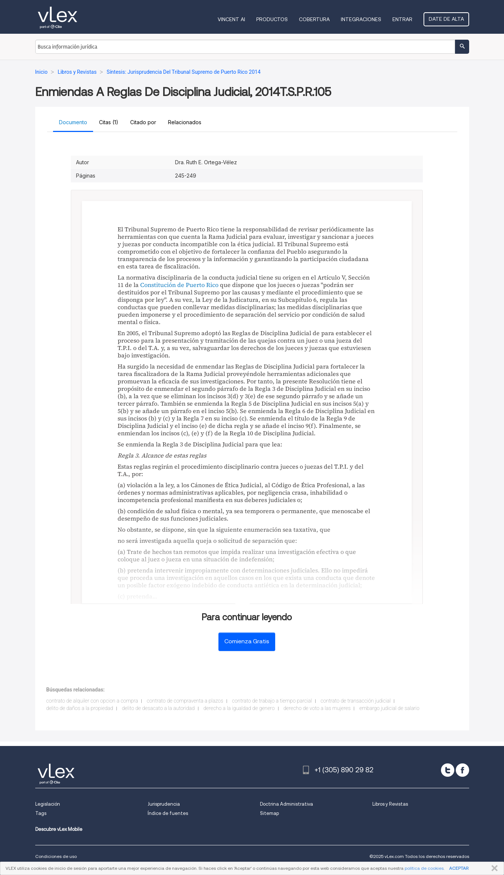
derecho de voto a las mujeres (316, 708)
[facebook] (462, 770)
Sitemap (269, 813)
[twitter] (447, 770)
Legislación (47, 804)
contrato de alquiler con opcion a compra (92, 701)
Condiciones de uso (56, 856)
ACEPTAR (458, 868)
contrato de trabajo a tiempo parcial (272, 701)
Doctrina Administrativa (286, 804)
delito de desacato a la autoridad (158, 708)
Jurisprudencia (164, 804)
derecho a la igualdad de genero (238, 708)
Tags (40, 813)
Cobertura (314, 19)
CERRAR (493, 868)
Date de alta (446, 19)
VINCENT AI (231, 19)
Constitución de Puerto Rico (179, 285)
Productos (272, 19)
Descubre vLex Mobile (58, 829)
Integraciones (361, 19)
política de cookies (424, 868)
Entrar (402, 19)
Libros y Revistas (390, 804)
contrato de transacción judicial (355, 701)
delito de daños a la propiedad (79, 708)
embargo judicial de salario (389, 708)
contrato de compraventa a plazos (185, 701)
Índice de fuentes (168, 813)
